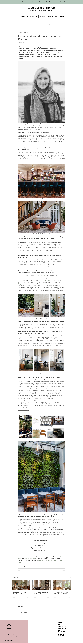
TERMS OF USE (61, 631)
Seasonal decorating (45, 24)
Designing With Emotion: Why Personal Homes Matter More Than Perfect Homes (21, 593)
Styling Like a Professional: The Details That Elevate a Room (41, 593)
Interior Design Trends (23, 24)
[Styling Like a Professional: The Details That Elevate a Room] (41, 585)
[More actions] (64, 32)
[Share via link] (28, 566)
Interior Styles (56, 24)
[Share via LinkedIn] (24, 566)
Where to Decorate (34, 24)
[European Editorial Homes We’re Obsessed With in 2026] (62, 585)
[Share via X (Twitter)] (21, 566)
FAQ (59, 630)
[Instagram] (62, 635)
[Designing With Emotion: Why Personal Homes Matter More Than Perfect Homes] (21, 585)
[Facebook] (59, 635)
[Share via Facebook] (18, 566)
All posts (13, 24)
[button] (69, 24)
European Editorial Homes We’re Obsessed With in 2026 (61, 593)
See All (70, 577)
